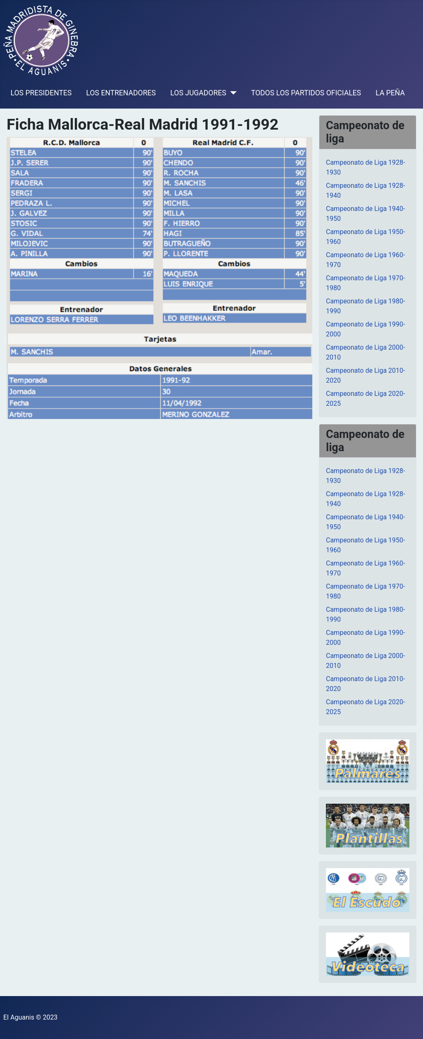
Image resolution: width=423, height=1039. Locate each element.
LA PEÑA (390, 93)
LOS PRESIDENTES (41, 93)
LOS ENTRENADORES (121, 93)
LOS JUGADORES (198, 93)
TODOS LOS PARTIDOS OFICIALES (306, 93)
